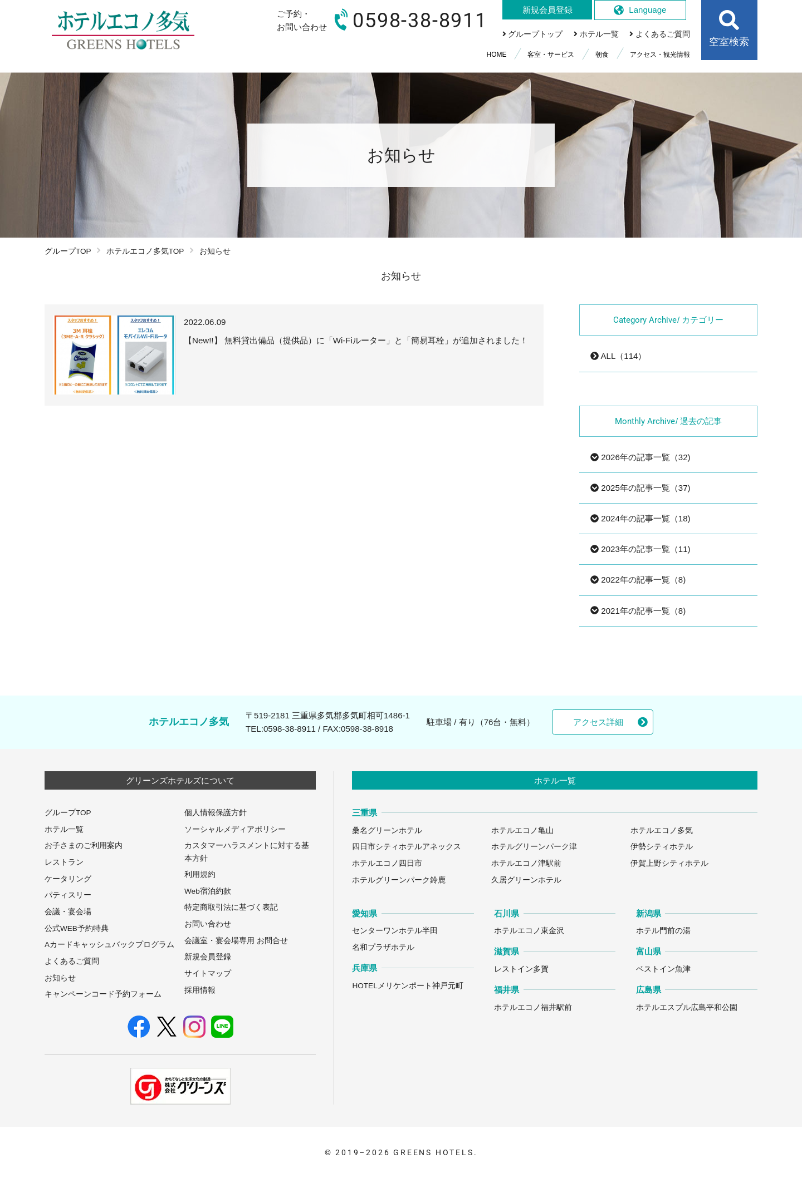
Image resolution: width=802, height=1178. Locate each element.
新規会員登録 (207, 957)
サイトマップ (207, 973)
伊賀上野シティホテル (669, 863)
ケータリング (68, 879)
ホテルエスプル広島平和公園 (686, 1007)
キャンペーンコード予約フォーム (103, 994)
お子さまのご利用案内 (84, 845)
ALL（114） (618, 356)
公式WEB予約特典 (77, 928)
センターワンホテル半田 (395, 930)
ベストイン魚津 (663, 969)
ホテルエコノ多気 (661, 830)
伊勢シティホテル (661, 846)
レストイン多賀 (521, 969)
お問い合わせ (207, 924)
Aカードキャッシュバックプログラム (109, 944)
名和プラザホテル (383, 947)
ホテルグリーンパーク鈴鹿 (399, 880)
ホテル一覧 (64, 829)
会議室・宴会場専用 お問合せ (236, 941)
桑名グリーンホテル (387, 830)
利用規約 (200, 874)
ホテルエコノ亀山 (522, 830)
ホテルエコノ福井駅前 (533, 1007)
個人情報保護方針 (215, 813)
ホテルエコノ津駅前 (526, 863)
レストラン (64, 862)
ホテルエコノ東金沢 (529, 930)
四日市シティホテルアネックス (406, 846)
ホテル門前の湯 (663, 930)
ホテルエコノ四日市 (387, 863)
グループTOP (68, 251)
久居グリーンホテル (526, 880)
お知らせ (60, 978)
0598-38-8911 (289, 728)
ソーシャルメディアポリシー (235, 829)
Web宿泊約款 (207, 891)
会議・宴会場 (68, 912)
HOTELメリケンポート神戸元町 (407, 986)
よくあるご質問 (72, 961)
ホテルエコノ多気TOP (145, 251)
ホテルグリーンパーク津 (534, 846)
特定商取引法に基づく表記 (231, 907)
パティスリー (68, 895)
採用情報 (200, 990)
